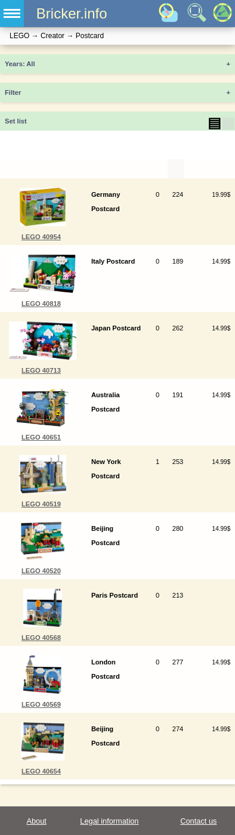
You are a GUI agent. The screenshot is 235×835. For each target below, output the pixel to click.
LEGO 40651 (41, 437)
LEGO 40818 (41, 303)
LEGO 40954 (41, 236)
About (36, 821)
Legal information (109, 821)
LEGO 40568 (41, 637)
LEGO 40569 (41, 704)
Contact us (198, 821)
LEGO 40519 (41, 504)
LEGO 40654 (41, 771)
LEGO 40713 (41, 370)
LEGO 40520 (41, 570)
